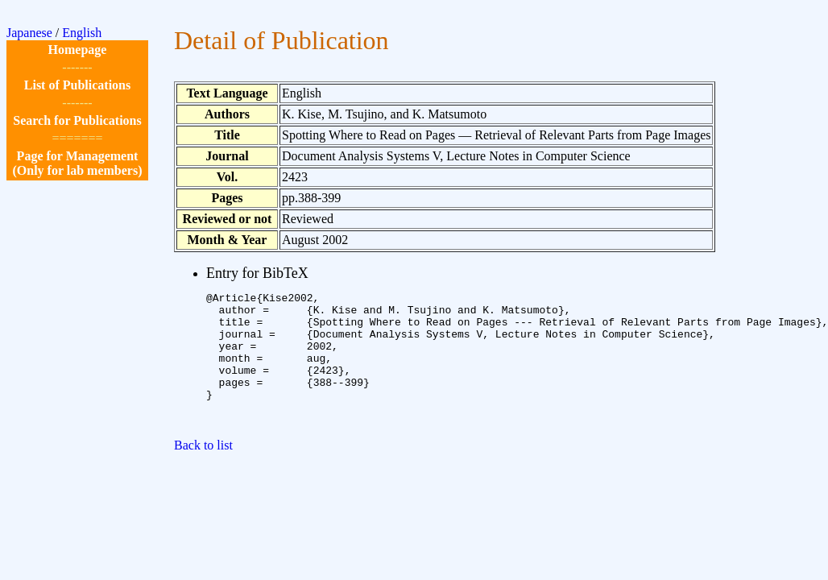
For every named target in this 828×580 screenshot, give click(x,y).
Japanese (29, 32)
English (81, 32)
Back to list (203, 471)
